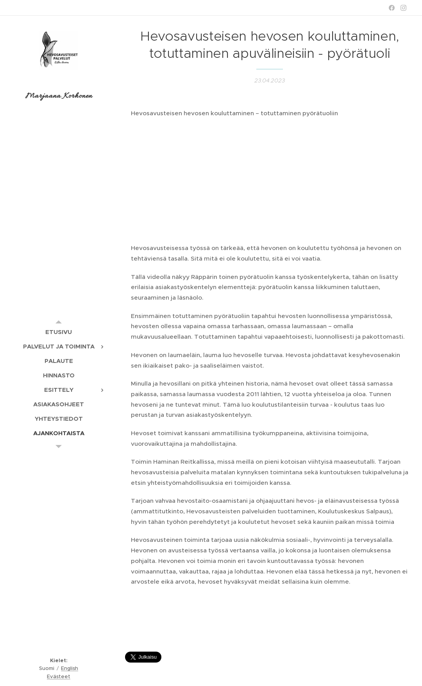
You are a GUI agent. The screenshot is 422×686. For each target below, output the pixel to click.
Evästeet (58, 676)
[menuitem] (58, 331)
